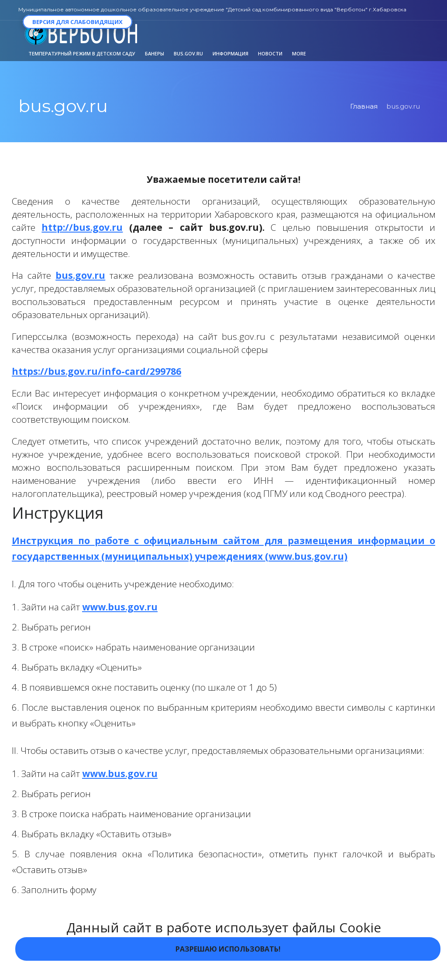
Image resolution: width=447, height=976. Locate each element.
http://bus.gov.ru (82, 227)
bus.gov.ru (80, 275)
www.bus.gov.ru (120, 607)
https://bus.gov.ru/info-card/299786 (96, 371)
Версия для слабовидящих (77, 22)
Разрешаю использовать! (228, 949)
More (299, 53)
